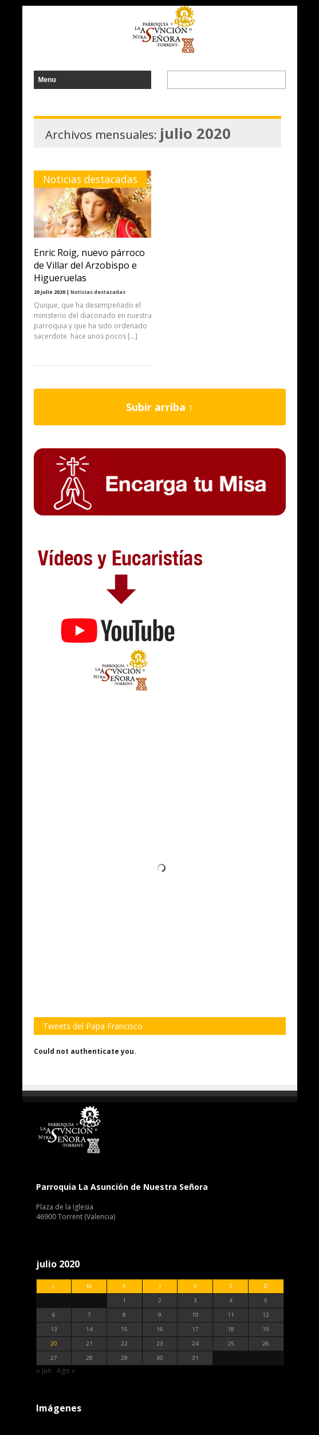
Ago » (66, 1370)
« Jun (44, 1370)
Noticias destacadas (90, 179)
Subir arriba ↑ (160, 407)
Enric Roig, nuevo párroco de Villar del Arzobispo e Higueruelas (89, 265)
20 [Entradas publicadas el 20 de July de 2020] (53, 1343)
